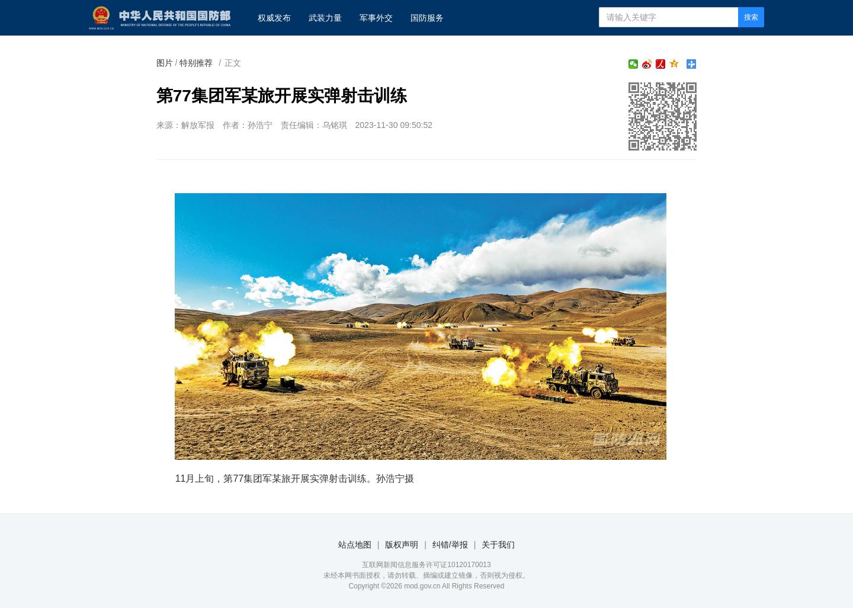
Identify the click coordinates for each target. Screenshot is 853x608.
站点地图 (354, 544)
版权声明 (401, 544)
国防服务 (427, 18)
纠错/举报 (450, 544)
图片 (164, 63)
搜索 (751, 17)
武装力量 (325, 18)
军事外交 (376, 18)
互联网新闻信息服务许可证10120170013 (426, 565)
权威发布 (274, 18)
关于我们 (498, 544)
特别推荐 (196, 63)
